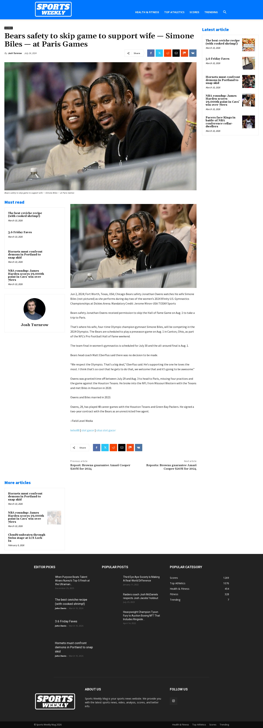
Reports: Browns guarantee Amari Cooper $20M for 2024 (171, 467)
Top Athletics (174, 12)
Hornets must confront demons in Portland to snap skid (25, 254)
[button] (224, 12)
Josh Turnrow (15, 53)
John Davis (60, 608)
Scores (194, 12)
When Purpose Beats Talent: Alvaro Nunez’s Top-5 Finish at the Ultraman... (72, 580)
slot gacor (87, 430)
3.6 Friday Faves (20, 232)
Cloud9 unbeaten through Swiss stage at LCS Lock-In (26, 538)
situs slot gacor (106, 430)
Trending (211, 12)
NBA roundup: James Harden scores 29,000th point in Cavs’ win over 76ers (26, 275)
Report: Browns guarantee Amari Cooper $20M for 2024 (100, 467)
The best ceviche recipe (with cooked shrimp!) (25, 214)
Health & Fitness (147, 12)
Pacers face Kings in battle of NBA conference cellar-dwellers (220, 122)
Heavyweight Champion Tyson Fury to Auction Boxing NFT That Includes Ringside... (141, 615)
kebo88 (74, 430)
